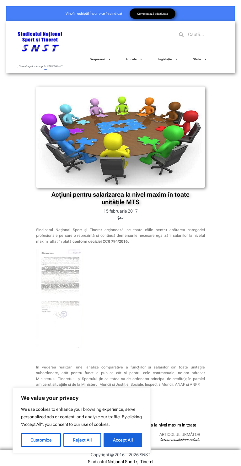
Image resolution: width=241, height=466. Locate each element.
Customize (41, 439)
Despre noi (100, 59)
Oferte (200, 59)
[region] (82, 420)
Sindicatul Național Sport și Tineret (120, 461)
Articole (134, 59)
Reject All (82, 439)
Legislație (168, 59)
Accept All (123, 439)
